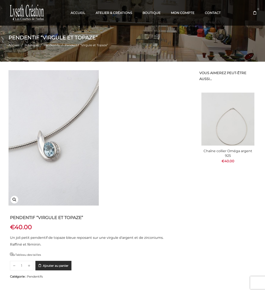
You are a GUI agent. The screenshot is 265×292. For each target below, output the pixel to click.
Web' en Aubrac (139, 283)
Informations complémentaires (79, 216)
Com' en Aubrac (161, 283)
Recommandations (143, 216)
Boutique (31, 45)
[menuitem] (78, 13)
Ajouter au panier (151, 129)
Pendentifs (52, 45)
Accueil (13, 45)
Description (22, 216)
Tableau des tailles (120, 118)
